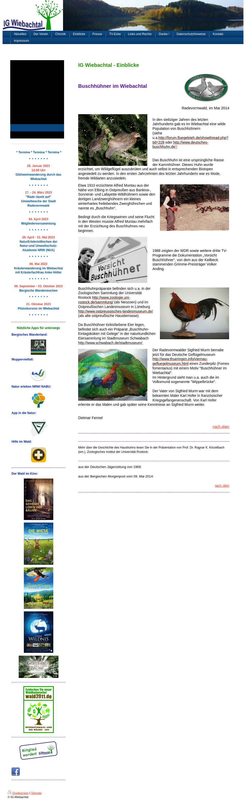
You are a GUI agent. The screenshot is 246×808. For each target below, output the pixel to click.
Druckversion (18, 792)
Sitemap (36, 792)
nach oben (221, 426)
